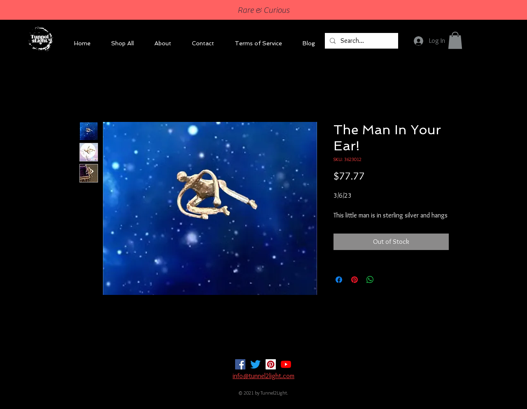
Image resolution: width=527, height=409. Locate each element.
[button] (455, 40)
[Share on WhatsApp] (370, 280)
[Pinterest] (271, 364)
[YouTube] (286, 364)
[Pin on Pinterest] (354, 280)
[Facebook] (240, 364)
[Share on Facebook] (339, 280)
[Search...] (360, 41)
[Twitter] (255, 364)
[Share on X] (386, 280)
